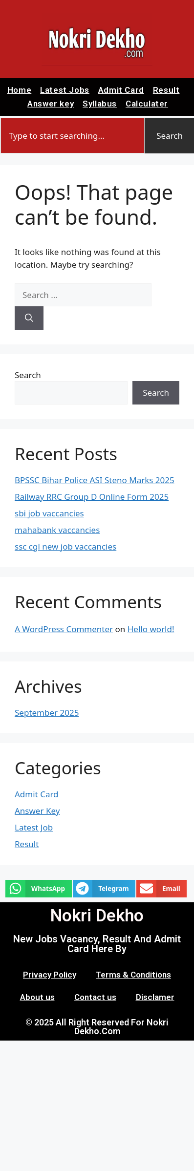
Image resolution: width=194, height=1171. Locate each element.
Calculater (147, 103)
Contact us (95, 997)
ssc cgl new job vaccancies (65, 546)
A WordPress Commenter (64, 629)
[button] (38, 888)
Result (166, 90)
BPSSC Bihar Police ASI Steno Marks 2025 (94, 480)
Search (28, 375)
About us (37, 997)
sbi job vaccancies (49, 513)
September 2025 (47, 712)
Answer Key (37, 810)
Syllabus (100, 103)
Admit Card (121, 90)
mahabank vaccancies (57, 529)
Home (19, 90)
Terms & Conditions (133, 974)
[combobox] (72, 136)
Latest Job (34, 827)
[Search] (29, 318)
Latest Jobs (64, 90)
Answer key (50, 103)
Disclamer (155, 997)
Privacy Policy (49, 974)
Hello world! (151, 629)
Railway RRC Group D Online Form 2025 (92, 496)
